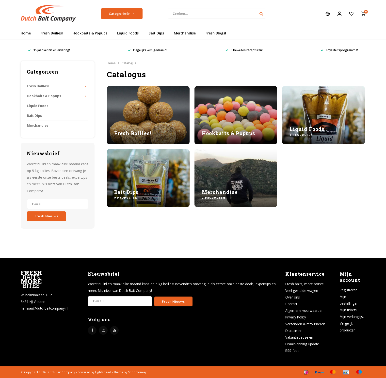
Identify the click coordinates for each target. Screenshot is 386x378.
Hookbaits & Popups (90, 33)
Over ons (292, 297)
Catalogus (129, 63)
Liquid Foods (128, 33)
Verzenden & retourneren (305, 324)
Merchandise (185, 33)
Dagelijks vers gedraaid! (147, 50)
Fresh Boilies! (52, 33)
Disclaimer (293, 330)
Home (26, 33)
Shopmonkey (137, 372)
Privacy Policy (295, 317)
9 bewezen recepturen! (244, 50)
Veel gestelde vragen (301, 290)
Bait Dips (156, 33)
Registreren (348, 290)
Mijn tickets (348, 310)
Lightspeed (103, 372)
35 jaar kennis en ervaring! (49, 50)
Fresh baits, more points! (304, 284)
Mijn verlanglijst (352, 316)
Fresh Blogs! (216, 33)
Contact (291, 303)
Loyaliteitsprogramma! (339, 50)
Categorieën (122, 13)
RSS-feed (292, 350)
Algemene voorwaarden (304, 310)
